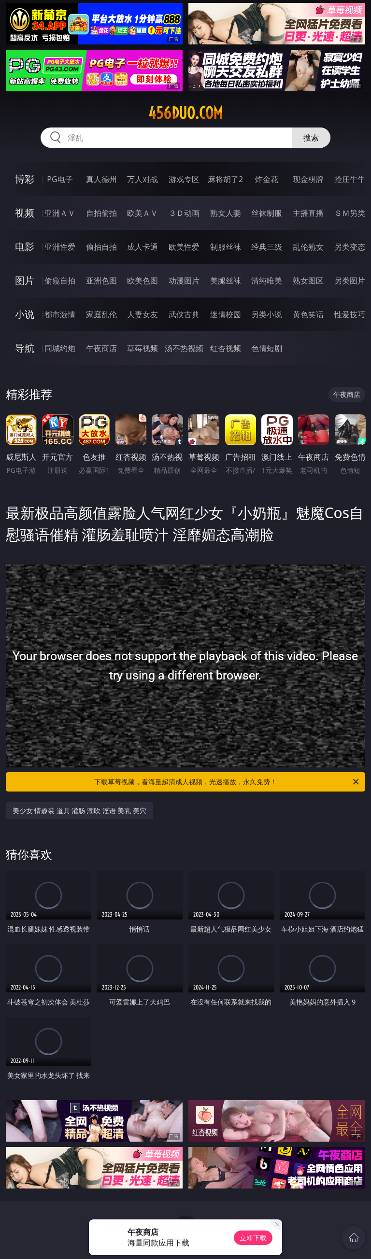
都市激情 (59, 314)
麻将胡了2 (225, 179)
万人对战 (142, 179)
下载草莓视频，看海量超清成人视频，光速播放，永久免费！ (227, 782)
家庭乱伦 (101, 314)
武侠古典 (184, 314)
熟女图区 (308, 280)
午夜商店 (101, 348)
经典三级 (266, 246)
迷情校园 (225, 314)
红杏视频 (225, 348)
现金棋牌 (308, 179)
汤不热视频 (184, 348)
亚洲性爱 (59, 246)
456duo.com (185, 113)
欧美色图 (142, 280)
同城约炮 (59, 348)
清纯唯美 (266, 280)
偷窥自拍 (59, 280)
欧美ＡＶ (142, 213)
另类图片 (349, 280)
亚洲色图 (101, 280)
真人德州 (101, 179)
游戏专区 (184, 179)
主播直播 (308, 213)
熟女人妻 (225, 213)
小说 (24, 314)
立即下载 (253, 1237)
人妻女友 (142, 314)
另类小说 (266, 314)
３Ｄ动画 (184, 213)
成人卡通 (142, 246)
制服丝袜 (225, 246)
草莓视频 (142, 348)
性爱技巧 (349, 314)
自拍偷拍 (101, 213)
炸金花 (266, 179)
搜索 (311, 137)
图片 (24, 280)
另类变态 (349, 246)
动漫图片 (184, 280)
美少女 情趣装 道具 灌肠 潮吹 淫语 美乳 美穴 (79, 810)
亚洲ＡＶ (59, 213)
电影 (24, 246)
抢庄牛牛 (349, 179)
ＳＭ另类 (349, 213)
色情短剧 (266, 348)
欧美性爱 (184, 246)
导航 (24, 347)
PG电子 (59, 179)
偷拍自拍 (101, 246)
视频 (24, 212)
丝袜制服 (266, 213)
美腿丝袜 (225, 280)
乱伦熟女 (308, 246)
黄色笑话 (308, 314)
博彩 (24, 178)
